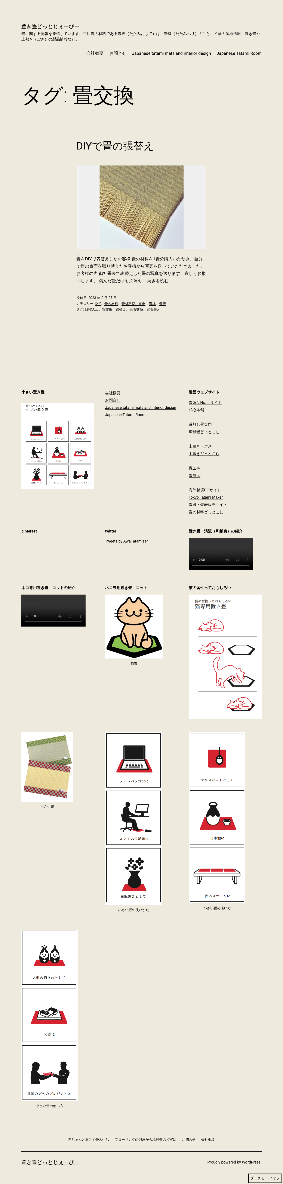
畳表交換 (136, 309)
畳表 (162, 303)
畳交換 (107, 309)
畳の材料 (111, 303)
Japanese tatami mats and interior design (171, 53)
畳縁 (152, 303)
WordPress (251, 1162)
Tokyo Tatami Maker (206, 497)
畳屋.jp (194, 475)
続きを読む (158, 280)
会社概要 (95, 53)
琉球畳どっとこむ (204, 432)
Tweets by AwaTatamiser (126, 541)
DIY (98, 303)
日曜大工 (92, 309)
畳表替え (153, 309)
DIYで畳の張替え (115, 146)
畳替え (121, 309)
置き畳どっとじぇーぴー (50, 26)
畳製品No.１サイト (205, 402)
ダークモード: (265, 1178)
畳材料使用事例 (133, 303)
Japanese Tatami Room (239, 53)
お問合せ (117, 53)
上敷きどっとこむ (204, 453)
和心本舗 (196, 410)
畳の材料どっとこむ (206, 512)
